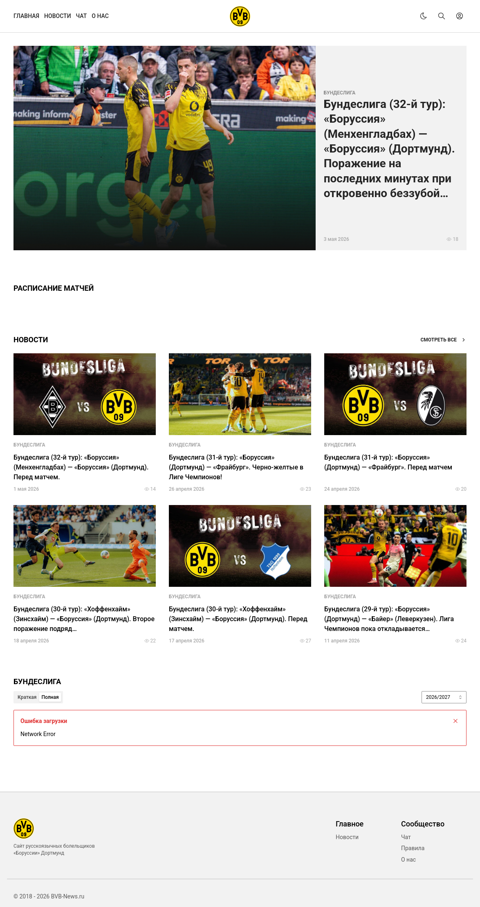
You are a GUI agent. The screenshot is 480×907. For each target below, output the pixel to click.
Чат (406, 837)
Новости (347, 837)
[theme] (424, 16)
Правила (412, 848)
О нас (408, 859)
